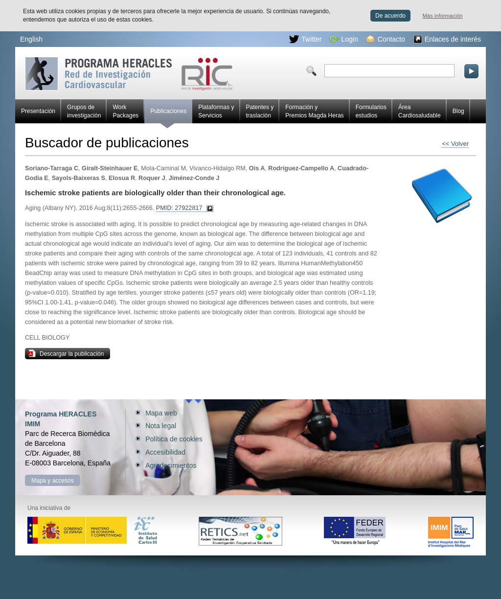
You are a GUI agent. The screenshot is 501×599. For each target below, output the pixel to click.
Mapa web (161, 413)
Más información (443, 16)
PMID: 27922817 (179, 208)
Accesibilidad (165, 452)
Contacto (385, 39)
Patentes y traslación (260, 111)
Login (343, 39)
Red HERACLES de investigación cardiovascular (129, 74)
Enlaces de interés (447, 39)
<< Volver (455, 143)
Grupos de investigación (84, 111)
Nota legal (160, 426)
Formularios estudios (371, 111)
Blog (458, 111)
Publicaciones (168, 115)
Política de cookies (174, 439)
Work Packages (125, 111)
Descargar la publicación (66, 353)
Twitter (305, 39)
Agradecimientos (170, 465)
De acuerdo (390, 15)
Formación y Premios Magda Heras (314, 111)
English (31, 39)
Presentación (38, 111)
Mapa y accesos (52, 480)
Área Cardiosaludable (419, 111)
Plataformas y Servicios (216, 111)
